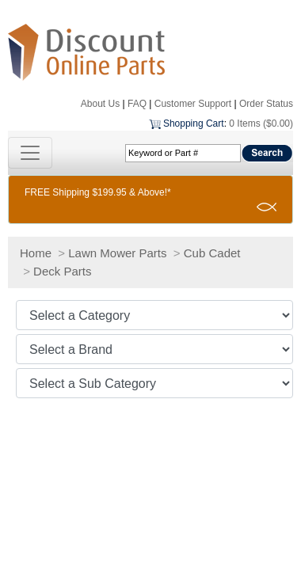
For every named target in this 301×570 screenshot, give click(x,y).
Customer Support (192, 103)
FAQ (137, 103)
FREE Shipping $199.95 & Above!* (98, 192)
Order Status (266, 103)
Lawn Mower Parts (117, 253)
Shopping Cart (193, 123)
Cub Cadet (212, 253)
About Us (100, 103)
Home (35, 253)
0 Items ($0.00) (261, 123)
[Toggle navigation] (30, 153)
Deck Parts (62, 271)
